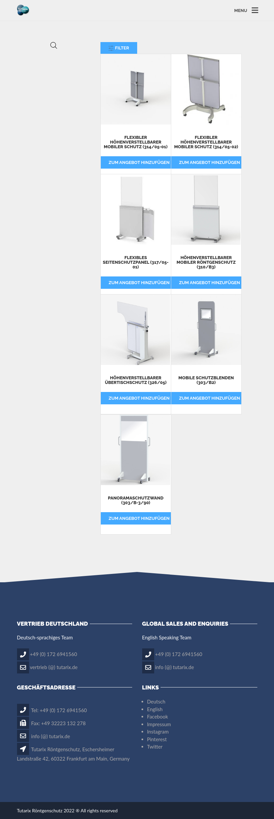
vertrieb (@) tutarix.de (54, 667)
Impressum (159, 724)
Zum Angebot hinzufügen (139, 162)
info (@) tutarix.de (174, 667)
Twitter (155, 747)
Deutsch (156, 701)
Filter (118, 48)
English (155, 709)
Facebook (157, 716)
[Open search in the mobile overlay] (53, 45)
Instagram (158, 732)
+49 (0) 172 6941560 (53, 654)
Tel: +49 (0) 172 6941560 (52, 710)
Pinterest (157, 739)
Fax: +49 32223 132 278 (51, 723)
